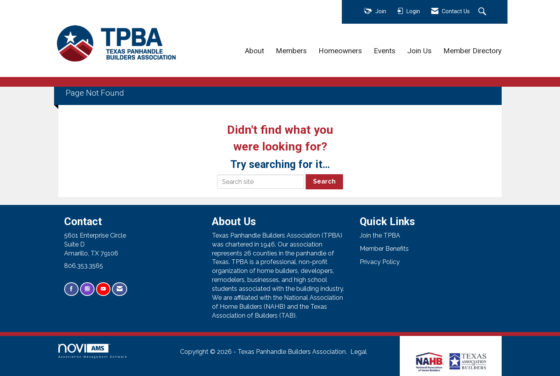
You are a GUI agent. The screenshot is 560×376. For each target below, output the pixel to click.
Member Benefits (384, 248)
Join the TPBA (380, 235)
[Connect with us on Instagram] (87, 289)
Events (385, 51)
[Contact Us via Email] (119, 289)
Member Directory (472, 51)
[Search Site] (483, 12)
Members (291, 51)
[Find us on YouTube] (103, 289)
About (254, 51)
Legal (358, 351)
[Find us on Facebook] (71, 289)
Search (324, 181)
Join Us (419, 51)
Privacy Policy (380, 262)
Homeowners (340, 51)
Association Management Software (93, 351)
